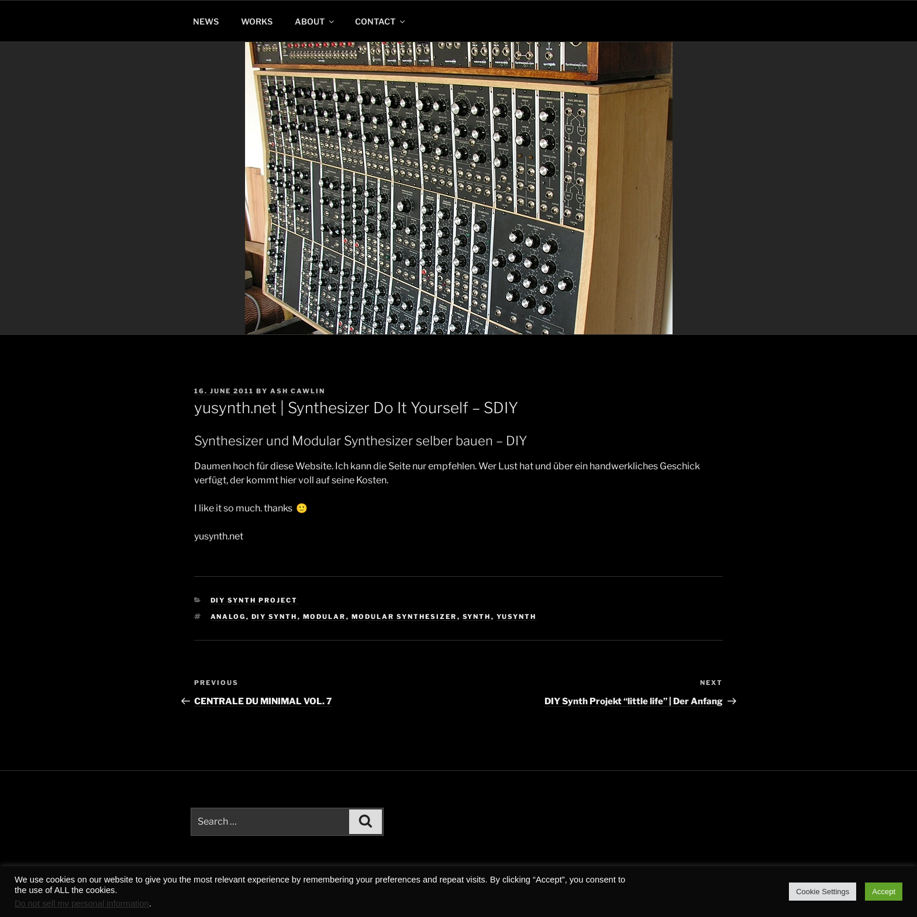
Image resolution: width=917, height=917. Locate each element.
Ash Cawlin (297, 391)
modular (324, 617)
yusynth (517, 617)
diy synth (274, 617)
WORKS (257, 21)
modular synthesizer (404, 617)
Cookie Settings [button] (822, 891)
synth (477, 617)
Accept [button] (883, 891)
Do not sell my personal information (82, 903)
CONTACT (380, 21)
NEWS (206, 21)
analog (228, 617)
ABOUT (315, 21)
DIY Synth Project (254, 600)
